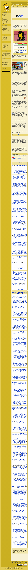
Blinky (14, 258)
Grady (21, 472)
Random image (4, 22)
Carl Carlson (18, 259)
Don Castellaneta (22, 475)
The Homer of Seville (22, 50)
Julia (18, 524)
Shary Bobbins (18, 387)
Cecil (13, 388)
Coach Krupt (24, 236)
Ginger (21, 413)
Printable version (5, 47)
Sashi (24, 199)
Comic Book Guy (23, 178)
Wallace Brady (19, 508)
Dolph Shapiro (18, 243)
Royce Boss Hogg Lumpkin (22, 531)
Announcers (15, 481)
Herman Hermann (16, 264)
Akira (22, 311)
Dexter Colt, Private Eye (21, 466)
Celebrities (22, 216)
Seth (21, 408)
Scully (24, 384)
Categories (14, 549)
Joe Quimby (15, 204)
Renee (18, 400)
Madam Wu (22, 493)
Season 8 (22, 381)
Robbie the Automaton (16, 401)
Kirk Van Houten (19, 383)
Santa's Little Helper (22, 172)
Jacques (25, 186)
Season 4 (22, 331)
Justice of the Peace (15, 324)
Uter (20, 357)
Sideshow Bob (15, 263)
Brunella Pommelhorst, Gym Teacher (21, 456)
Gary (24, 182)
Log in (17, 5)
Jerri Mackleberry (16, 193)
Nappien (21, 520)
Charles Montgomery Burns (20, 258)
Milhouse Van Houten (22, 328)
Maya (25, 544)
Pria (19, 199)
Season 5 (22, 340)
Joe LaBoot (17, 520)
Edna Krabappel (18, 236)
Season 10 (22, 406)
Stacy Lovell (23, 346)
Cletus (18, 377)
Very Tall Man (22, 377)
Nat (26, 542)
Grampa (25, 338)
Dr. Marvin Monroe (19, 301)
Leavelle (14, 413)
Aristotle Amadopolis (19, 326)
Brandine (17, 430)
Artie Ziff (25, 311)
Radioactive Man (18, 274)
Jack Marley (21, 193)
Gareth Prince (19, 203)
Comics (3, 17)
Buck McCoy (14, 453)
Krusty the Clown (24, 220)
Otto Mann (20, 238)
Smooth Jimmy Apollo (17, 325)
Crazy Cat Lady (15, 179)
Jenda (25, 494)
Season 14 (22, 459)
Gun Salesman (21, 395)
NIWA (3, 65)
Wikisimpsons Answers (6, 54)
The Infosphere (4, 64)
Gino (13, 504)
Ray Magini (15, 495)
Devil (16, 272)
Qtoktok (19, 429)
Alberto (19, 540)
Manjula (21, 415)
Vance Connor (18, 542)
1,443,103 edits (4, 39)
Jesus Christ (22, 271)
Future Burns (19, 343)
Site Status (25, 563)
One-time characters (16, 552)
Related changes (5, 45)
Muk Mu (22, 541)
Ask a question (4, 19)
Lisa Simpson (18, 297)
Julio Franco (14, 182)
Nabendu (14, 199)
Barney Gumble (17, 183)
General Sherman (16, 315)
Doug (25, 179)
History (26, 6)
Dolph (14, 332)
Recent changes (5, 20)
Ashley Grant (24, 357)
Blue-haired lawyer (23, 177)
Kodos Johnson (18, 266)
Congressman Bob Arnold (16, 320)
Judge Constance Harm (18, 446)
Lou (13, 191)
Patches (16, 397)
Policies (3, 27)
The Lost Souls (20, 409)
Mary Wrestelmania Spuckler (17, 532)
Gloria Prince (25, 203)
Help (3, 23)
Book (15, 157)
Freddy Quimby (20, 350)
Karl (19, 307)
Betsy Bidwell (23, 530)
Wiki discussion (4, 32)
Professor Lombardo (16, 314)
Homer (25, 55)
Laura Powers (23, 334)
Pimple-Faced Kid (21, 338)
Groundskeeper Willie (23, 324)
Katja (19, 498)
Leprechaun (15, 273)
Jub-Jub (14, 172)
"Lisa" (24, 390)
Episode (16, 155)
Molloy (24, 345)
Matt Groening (18, 220)
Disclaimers (25, 562)
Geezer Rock (20, 487)
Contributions (17, 4)
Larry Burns (25, 382)
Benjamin (17, 177)
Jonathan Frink (19, 182)
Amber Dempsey (18, 333)
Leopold (25, 362)
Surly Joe (18, 334)
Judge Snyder (17, 408)
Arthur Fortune (23, 418)
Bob (21, 302)
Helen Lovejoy (17, 191)
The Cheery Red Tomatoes (21, 503)
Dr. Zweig (19, 358)
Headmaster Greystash (17, 516)
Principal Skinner (19, 365)
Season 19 (22, 523)
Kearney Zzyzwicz (21, 250)
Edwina (23, 478)
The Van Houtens (21, 280)
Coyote (21, 384)
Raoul (18, 485)
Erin (21, 379)
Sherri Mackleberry (21, 237)
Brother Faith (20, 427)
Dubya (16, 209)
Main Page (4, 14)
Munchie (25, 408)
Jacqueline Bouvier (15, 166)
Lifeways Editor (21, 423)
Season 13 (22, 445)
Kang (19, 454)
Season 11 (22, 421)
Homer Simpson (21, 169)
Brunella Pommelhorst (17, 241)
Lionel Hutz (21, 186)
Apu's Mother (17, 396)
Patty (16, 337)
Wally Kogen (21, 414)
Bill (12, 217)
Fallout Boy (20, 272)
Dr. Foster (18, 384)
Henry (18, 482)
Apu (20, 346)
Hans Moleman (21, 194)
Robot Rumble (22, 480)
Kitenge (25, 441)
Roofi (18, 480)
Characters (4, 16)
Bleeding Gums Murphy (16, 196)
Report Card (25, 242)
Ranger (13, 387)
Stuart (14, 490)
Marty (16, 217)
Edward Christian (16, 422)
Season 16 (22, 488)
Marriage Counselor (23, 474)
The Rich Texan (15, 267)
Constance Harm (15, 184)
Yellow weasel (15, 249)
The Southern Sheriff (23, 430)
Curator (17, 479)
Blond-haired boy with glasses (18, 251)
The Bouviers (21, 277)
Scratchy (22, 274)
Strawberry (14, 211)
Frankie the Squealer (22, 263)
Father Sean (22, 498)
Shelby (23, 363)
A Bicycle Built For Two (20, 502)
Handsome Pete (21, 375)
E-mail (24, 233)
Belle (14, 383)
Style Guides (4, 31)
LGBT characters (16, 285)
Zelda (18, 453)
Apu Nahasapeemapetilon (18, 200)
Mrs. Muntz (23, 195)
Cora (13, 478)
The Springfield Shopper (6, 55)
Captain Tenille (23, 401)
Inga (23, 546)
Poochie (24, 273)
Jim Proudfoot (16, 475)
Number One (24, 358)
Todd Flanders (18, 234)
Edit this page (21, 6)
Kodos (22, 454)
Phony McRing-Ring (15, 434)
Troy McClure (23, 221)
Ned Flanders (24, 320)
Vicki (15, 498)
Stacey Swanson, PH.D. (20, 518)
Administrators (4, 29)
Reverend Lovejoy (15, 312)
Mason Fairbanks (17, 504)
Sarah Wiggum (18, 213)
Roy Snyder (21, 208)
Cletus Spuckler (15, 210)
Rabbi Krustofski (24, 321)
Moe (23, 364)
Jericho (20, 363)
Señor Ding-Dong (16, 417)
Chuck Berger (15, 230)
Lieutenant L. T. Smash (21, 440)
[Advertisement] (6, 88)
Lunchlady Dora (19, 233)
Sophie (21, 434)
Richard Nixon (20, 273)
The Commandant (24, 504)
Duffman (13, 220)
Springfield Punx (5, 62)
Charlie (22, 259)
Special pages (4, 46)
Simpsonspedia (4, 56)
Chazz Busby (14, 531)
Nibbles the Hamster (19, 448)
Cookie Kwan (19, 190)
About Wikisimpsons (20, 562)
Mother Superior (23, 543)
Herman (24, 301)
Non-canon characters (19, 289)
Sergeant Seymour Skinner (21, 394)
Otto (17, 328)
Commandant (19, 391)
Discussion (16, 6)
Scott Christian (18, 321)
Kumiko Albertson (16, 176)
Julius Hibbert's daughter (20, 185)
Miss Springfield (20, 224)
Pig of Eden (22, 417)
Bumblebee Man (16, 346)
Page (13, 6)
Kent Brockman (24, 217)
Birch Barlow (25, 356)
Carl (16, 338)
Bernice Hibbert (21, 184)
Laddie (20, 389)
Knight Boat (14, 359)
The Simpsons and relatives (22, 165)
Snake (25, 397)
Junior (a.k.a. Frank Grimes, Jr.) (21, 464)
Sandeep (21, 199)
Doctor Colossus (15, 369)
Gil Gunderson (23, 183)
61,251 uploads (4, 38)
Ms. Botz (24, 304)
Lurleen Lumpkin (17, 221)
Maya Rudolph (20, 52)
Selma (14, 328)
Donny (20, 530)
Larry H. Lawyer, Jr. (19, 467)
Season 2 (22, 306)
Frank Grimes (19, 390)
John (25, 387)
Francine (21, 441)
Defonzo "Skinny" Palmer (20, 511)
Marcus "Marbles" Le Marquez (18, 512)
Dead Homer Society (5, 63)
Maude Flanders (15, 355)
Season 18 (22, 510)
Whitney (19, 209)
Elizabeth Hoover (16, 235)
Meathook (15, 426)
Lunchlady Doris (15, 363)
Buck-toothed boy (20, 252)
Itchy (23, 272)
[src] (15, 27)
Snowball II (20, 173)
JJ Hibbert (25, 234)
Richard (14, 243)
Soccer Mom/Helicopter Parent (21, 545)
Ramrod (20, 426)
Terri (13, 396)
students (23, 229)
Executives (15, 440)
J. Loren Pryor (19, 242)
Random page (4, 21)
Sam (19, 207)
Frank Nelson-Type (17, 457)
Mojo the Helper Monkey (20, 402)
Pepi (18, 337)
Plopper (17, 172)
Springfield (23, 175)
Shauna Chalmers (16, 178)
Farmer (21, 404)
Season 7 (22, 368)
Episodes (3, 15)
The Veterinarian (17, 327)
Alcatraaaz (18, 492)
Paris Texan (20, 519)
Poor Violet (21, 397)
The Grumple (23, 516)
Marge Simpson (21, 296)
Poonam (17, 199)
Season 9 (22, 393)
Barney (14, 365)
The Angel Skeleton (23, 396)
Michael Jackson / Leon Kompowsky (19, 319)
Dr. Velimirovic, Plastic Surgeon (21, 461)
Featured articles (19, 549)
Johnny (18, 491)
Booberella (19, 217)
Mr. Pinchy (15, 409)
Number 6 (21, 435)
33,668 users (4, 40)
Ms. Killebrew (17, 486)
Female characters (16, 550)
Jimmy (24, 370)
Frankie (21, 491)
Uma (26, 199)
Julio (17, 472)
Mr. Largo (18, 428)
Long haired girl (20, 254)
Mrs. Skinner (20, 370)
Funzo (23, 426)
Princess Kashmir (19, 303)
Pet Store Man (20, 362)
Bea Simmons (23, 313)
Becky (23, 431)
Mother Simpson (20, 371)
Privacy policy (14, 562)
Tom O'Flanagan (16, 544)
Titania (22, 429)
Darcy (19, 517)
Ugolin (24, 303)
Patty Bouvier (22, 166)
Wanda (18, 246)
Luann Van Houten (20, 212)
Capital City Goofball (15, 271)
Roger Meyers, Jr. (21, 222)
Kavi (26, 506)
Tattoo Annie (21, 339)
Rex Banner (25, 388)
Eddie (13, 327)
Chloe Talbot (22, 490)
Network (25, 439)
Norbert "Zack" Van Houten (22, 525)
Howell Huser (23, 492)
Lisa (12, 107)
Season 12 (22, 433)
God (25, 272)
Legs (23, 266)
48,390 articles (4, 37)
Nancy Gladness (17, 543)
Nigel (14, 342)
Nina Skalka (15, 244)
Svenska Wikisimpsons (6, 53)
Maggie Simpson (20, 170)
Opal (25, 515)
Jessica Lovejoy (23, 191)
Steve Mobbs (18, 541)
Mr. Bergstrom (23, 314)
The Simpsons (16, 277)
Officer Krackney (21, 494)
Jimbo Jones (25, 302)
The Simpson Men (23, 400)
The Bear (20, 378)
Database (14, 233)
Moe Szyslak (23, 211)
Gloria (18, 447)
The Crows (15, 454)
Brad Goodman (15, 344)
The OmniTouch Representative (20, 416)
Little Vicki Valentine (18, 431)
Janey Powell (23, 241)
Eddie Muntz (19, 195)
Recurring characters (22, 288)
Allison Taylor (18, 245)
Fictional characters (22, 284)
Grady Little (24, 190)
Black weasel (20, 230)
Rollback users (4, 28)
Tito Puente (24, 365)
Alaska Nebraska (18, 546)
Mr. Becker (23, 542)
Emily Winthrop (18, 313)
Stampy (13, 349)
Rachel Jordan (23, 428)
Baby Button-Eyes (22, 482)
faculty (18, 229)
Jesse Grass (25, 434)
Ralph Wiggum (22, 246)
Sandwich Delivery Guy (18, 388)
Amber (17, 413)
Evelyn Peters (15, 375)
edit (16, 59)
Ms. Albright (21, 176)
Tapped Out (4, 18)
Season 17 (22, 499)
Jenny (14, 545)
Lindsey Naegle (23, 196)
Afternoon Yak (16, 451)
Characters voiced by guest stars (18, 551)
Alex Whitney (14, 407)
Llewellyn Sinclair (23, 332)
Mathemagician (16, 389)
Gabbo (25, 339)
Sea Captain (21, 344)
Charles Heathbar (17, 506)
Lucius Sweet (20, 382)
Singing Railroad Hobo (21, 443)
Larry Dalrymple (21, 179)
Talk (13, 4)
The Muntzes (21, 281)
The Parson (21, 544)
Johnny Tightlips (23, 457)
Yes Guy (23, 213)
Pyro (16, 223)
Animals (20, 285)
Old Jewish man (23, 202)
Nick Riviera (15, 207)
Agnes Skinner (15, 208)
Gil (13, 397)
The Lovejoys (21, 279)
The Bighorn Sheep (21, 505)
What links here (4, 44)
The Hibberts (24, 278)
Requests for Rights (5, 30)
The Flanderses (18, 278)
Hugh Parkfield (14, 362)
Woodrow (14, 326)
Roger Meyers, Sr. (19, 356)
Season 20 (22, 537)
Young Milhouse (15, 395)
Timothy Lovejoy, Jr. (16, 192)
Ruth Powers (14, 203)
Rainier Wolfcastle (23, 225)
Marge (25, 64)
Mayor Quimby (15, 358)
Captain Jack (15, 517)
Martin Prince (14, 242)
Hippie (23, 389)
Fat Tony (21, 268)
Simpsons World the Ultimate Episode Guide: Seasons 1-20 (19, 292)
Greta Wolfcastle (23, 452)
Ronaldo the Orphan (23, 453)
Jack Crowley (15, 438)
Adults (21, 550)
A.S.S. (25, 518)
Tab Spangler (20, 495)
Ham (22, 234)
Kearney (18, 332)
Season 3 (22, 318)
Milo (17, 194)
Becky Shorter (24, 243)
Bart (20, 366)
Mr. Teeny (17, 225)
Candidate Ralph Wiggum (17, 529)
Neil (20, 403)
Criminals (24, 550)
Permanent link (4, 48)
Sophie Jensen (21, 235)
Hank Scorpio (21, 267)
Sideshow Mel (15, 222)
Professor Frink (19, 329)
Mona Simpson (21, 171)
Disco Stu (18, 211)
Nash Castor (22, 486)
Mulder (14, 385)
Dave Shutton (20, 223)
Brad (17, 403)
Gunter (21, 345)
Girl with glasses (19, 253)
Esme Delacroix (20, 481)
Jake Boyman (16, 507)
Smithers (16, 376)
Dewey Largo (15, 237)
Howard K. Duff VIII (16, 441)
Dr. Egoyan (23, 506)
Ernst (18, 345)
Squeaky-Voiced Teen (22, 210)
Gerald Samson (23, 207)
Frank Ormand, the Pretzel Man (21, 385)
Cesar (15, 304)
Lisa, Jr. (14, 429)
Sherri (25, 395)
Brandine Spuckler (24, 209)
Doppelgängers (15, 284)
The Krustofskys (16, 279)
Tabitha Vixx (24, 508)
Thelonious (15, 442)
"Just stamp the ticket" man (18, 187)
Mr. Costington (16, 435)
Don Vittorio (23, 359)
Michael (14, 511)
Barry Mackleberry (23, 192)
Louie (25, 266)
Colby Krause (14, 524)
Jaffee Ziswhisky (21, 249)
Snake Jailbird (21, 264)
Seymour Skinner (20, 244)
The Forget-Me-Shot (22, 528)
